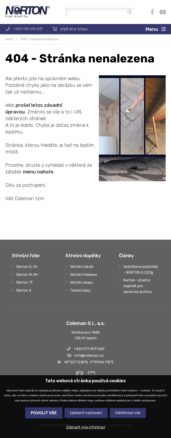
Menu (151, 29)
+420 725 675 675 (28, 29)
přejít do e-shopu (74, 29)
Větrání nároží (81, 267)
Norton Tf (24, 282)
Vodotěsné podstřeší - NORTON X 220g (140, 270)
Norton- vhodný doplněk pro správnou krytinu (137, 286)
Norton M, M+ (27, 275)
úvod (8, 39)
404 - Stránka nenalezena (39, 39)
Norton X (23, 290)
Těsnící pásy (80, 290)
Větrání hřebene (83, 275)
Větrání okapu (81, 282)
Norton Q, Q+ (27, 267)
